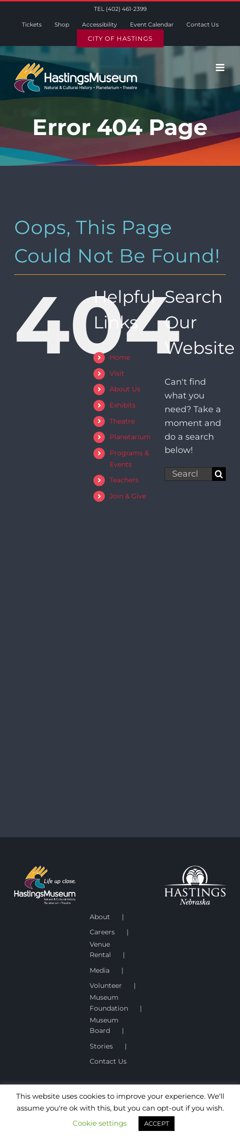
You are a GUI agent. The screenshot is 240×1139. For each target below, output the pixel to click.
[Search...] (188, 474)
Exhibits (123, 405)
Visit (117, 373)
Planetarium (130, 437)
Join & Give (128, 496)
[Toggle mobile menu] (221, 67)
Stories (101, 1046)
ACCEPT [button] (156, 1123)
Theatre (122, 421)
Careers (102, 932)
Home (120, 357)
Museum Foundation (109, 1002)
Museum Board (104, 1025)
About (100, 917)
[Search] (219, 474)
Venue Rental (100, 949)
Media (100, 970)
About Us (125, 389)
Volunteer (106, 985)
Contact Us (108, 1061)
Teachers (124, 480)
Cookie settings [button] (100, 1123)
